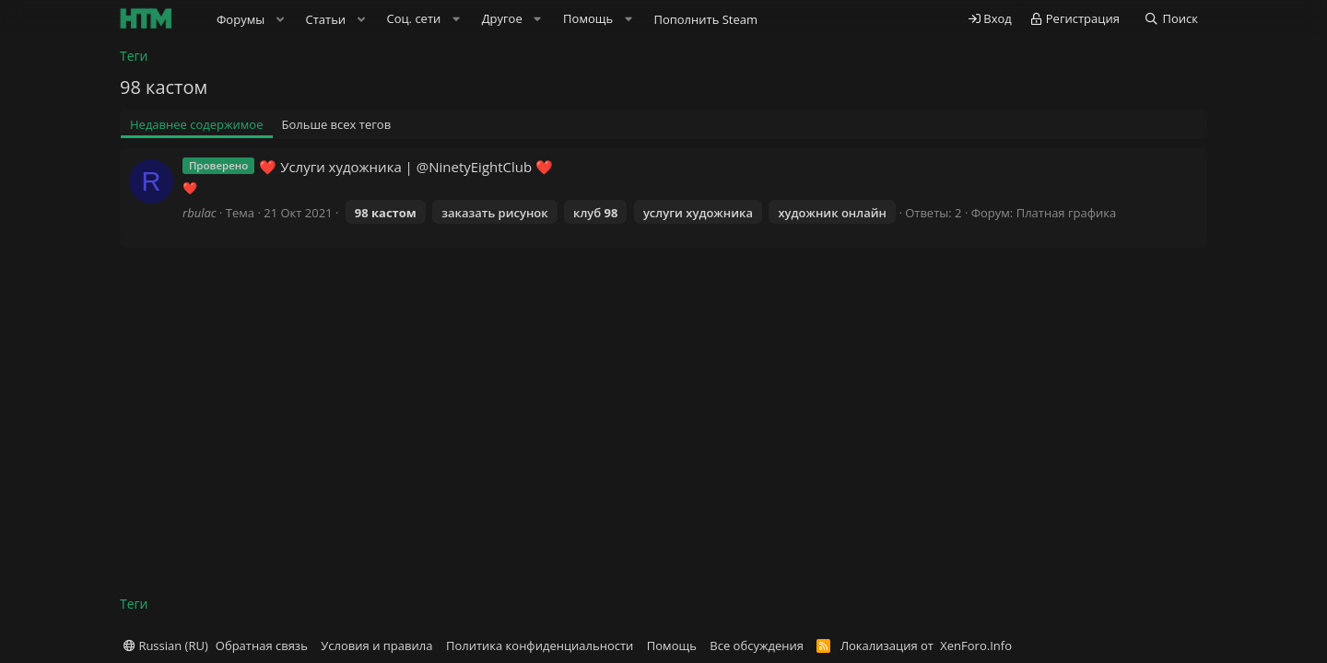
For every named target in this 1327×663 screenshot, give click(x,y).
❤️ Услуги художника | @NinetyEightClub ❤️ (406, 166)
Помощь (672, 645)
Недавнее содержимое (197, 124)
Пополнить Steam (705, 19)
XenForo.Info (976, 645)
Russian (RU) (165, 645)
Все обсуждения (757, 645)
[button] (280, 19)
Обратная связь (262, 645)
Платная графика (1066, 212)
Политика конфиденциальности (539, 645)
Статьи (326, 19)
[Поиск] (1170, 19)
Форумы (240, 19)
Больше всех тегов (337, 124)
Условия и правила (376, 645)
